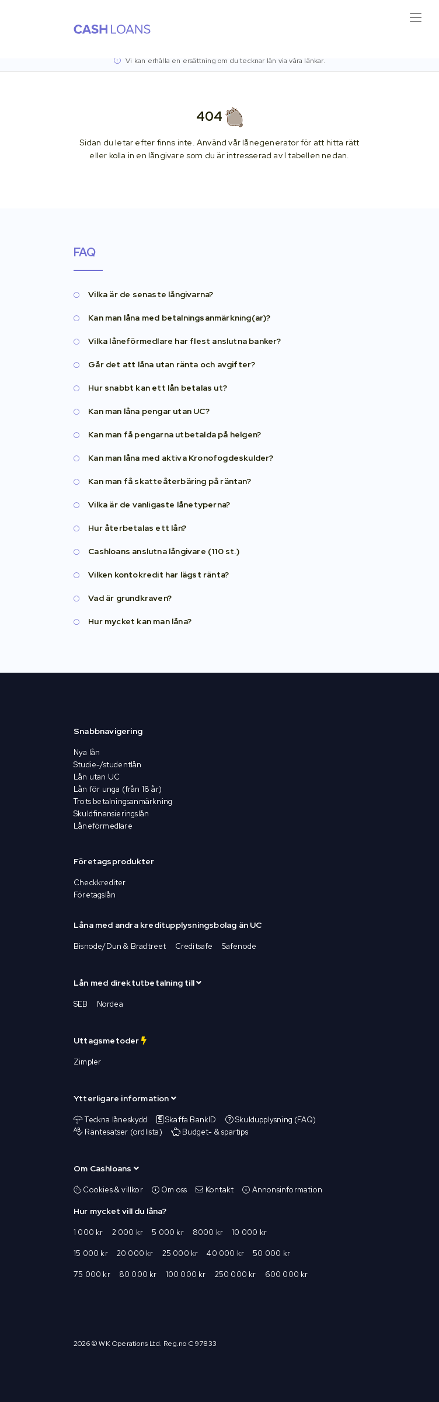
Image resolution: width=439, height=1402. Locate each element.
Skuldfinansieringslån (111, 814)
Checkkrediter (100, 883)
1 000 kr (88, 1232)
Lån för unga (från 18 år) (118, 789)
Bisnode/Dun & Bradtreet (120, 946)
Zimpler (87, 1062)
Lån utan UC (97, 777)
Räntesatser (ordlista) (123, 1132)
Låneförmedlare (103, 826)
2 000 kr (128, 1232)
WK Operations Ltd (129, 1343)
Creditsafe (194, 946)
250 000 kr (235, 1274)
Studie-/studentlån (108, 765)
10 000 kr (249, 1232)
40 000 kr (225, 1253)
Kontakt (215, 1190)
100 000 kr (186, 1274)
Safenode (239, 946)
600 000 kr (286, 1274)
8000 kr (208, 1232)
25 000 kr (180, 1253)
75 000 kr (92, 1274)
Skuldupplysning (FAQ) (275, 1120)
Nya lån (87, 752)
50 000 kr (271, 1253)
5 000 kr (168, 1232)
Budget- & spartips (215, 1132)
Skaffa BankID (191, 1120)
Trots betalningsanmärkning (123, 801)
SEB (81, 1004)
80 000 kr (138, 1274)
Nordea (110, 1004)
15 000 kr (91, 1253)
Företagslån (95, 895)
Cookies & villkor (108, 1190)
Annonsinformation (282, 1190)
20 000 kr (135, 1253)
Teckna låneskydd (116, 1120)
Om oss (169, 1190)
